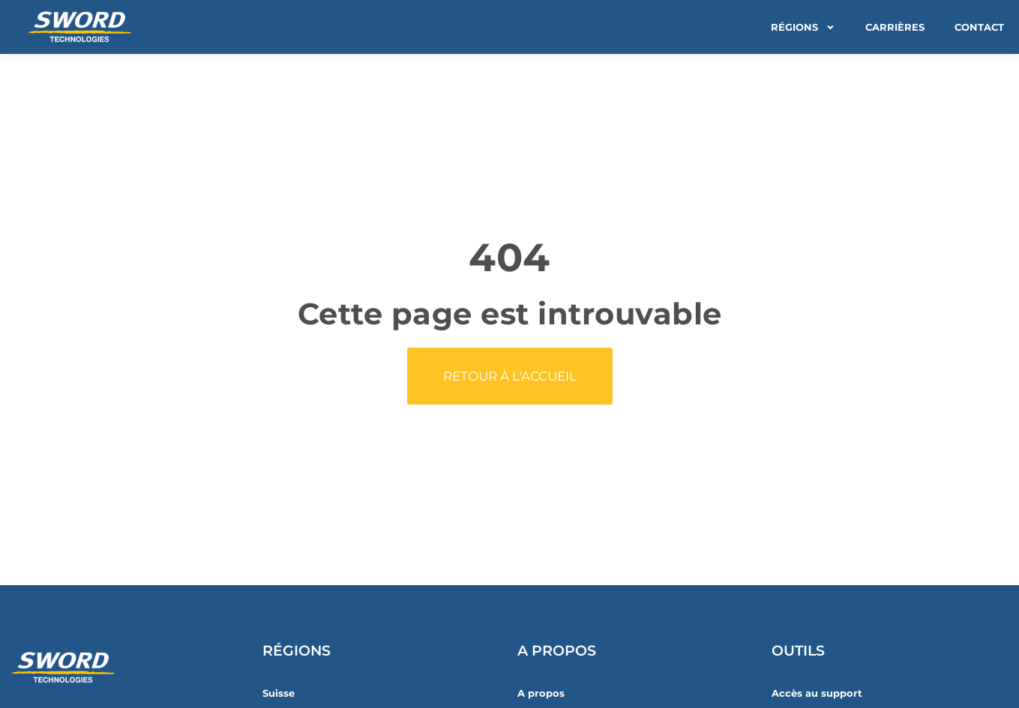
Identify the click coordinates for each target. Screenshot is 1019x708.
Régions (803, 27)
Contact (979, 27)
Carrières (895, 27)
